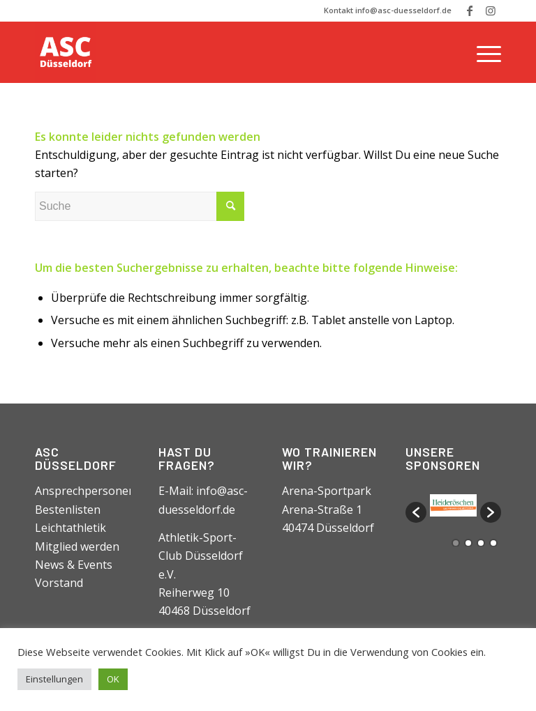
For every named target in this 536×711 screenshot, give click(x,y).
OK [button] (113, 679)
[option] (453, 505)
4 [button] (493, 543)
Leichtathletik (70, 527)
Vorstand (59, 582)
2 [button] (468, 543)
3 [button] (481, 543)
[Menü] (485, 52)
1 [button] (456, 543)
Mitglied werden (77, 546)
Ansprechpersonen (85, 490)
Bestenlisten (67, 509)
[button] (415, 512)
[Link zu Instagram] (490, 10)
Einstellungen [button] (54, 679)
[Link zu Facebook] (469, 10)
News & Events (73, 564)
